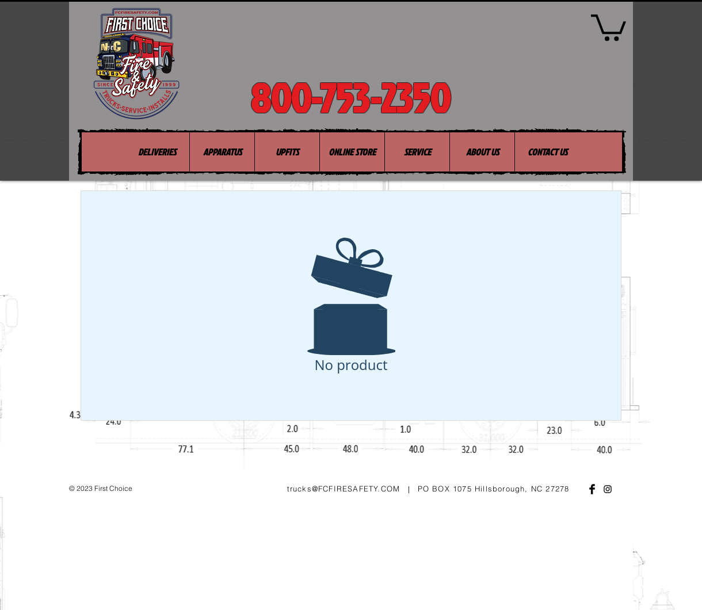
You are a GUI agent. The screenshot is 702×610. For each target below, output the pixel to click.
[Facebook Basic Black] (592, 489)
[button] (608, 26)
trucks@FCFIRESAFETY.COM (343, 488)
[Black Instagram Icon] (607, 489)
